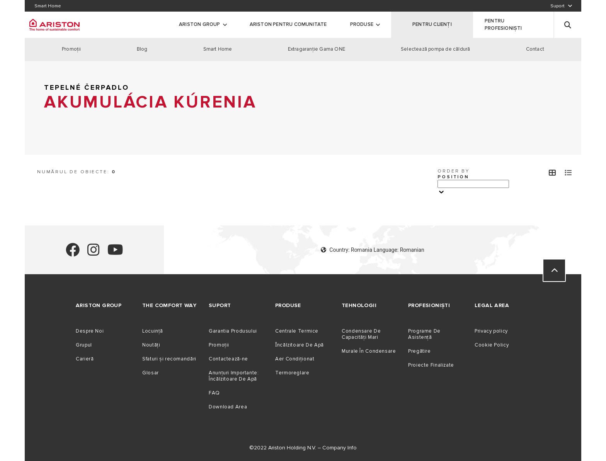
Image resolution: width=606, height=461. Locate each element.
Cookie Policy (492, 345)
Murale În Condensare (369, 351)
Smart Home (217, 49)
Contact (535, 49)
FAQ (214, 393)
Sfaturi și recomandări (169, 359)
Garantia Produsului (233, 331)
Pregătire (419, 351)
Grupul (84, 345)
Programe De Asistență (424, 334)
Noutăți (151, 345)
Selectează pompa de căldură (435, 49)
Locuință (152, 331)
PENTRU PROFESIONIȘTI (503, 25)
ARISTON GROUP (199, 24)
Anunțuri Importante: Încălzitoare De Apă (234, 376)
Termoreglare (292, 373)
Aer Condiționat (294, 359)
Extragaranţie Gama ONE (316, 49)
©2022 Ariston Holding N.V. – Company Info (303, 448)
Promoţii (71, 49)
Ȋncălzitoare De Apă (299, 345)
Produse (361, 24)
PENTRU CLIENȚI (432, 24)
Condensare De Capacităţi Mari (361, 334)
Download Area (228, 407)
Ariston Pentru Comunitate (288, 24)
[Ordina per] (473, 184)
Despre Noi (90, 331)
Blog (142, 49)
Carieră (85, 359)
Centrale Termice (296, 331)
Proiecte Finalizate (431, 365)
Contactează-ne (228, 359)
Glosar (150, 373)
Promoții (219, 345)
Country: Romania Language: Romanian (372, 250)
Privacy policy (491, 331)
